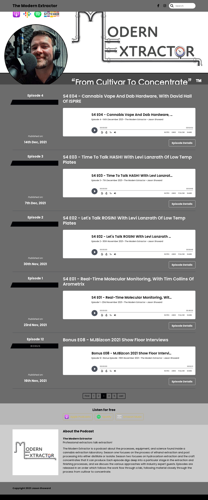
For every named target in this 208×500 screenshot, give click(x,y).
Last (121, 398)
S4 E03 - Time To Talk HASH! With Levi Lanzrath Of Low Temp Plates (127, 162)
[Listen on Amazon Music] (130, 422)
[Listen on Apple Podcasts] (75, 422)
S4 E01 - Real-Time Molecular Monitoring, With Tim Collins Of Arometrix (128, 284)
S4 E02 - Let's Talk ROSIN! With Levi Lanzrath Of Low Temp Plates (124, 223)
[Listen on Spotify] (103, 422)
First (87, 398)
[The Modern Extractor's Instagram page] (163, 7)
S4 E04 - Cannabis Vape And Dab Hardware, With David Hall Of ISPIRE (127, 101)
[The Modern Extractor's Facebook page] (158, 7)
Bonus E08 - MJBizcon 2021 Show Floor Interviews (115, 342)
